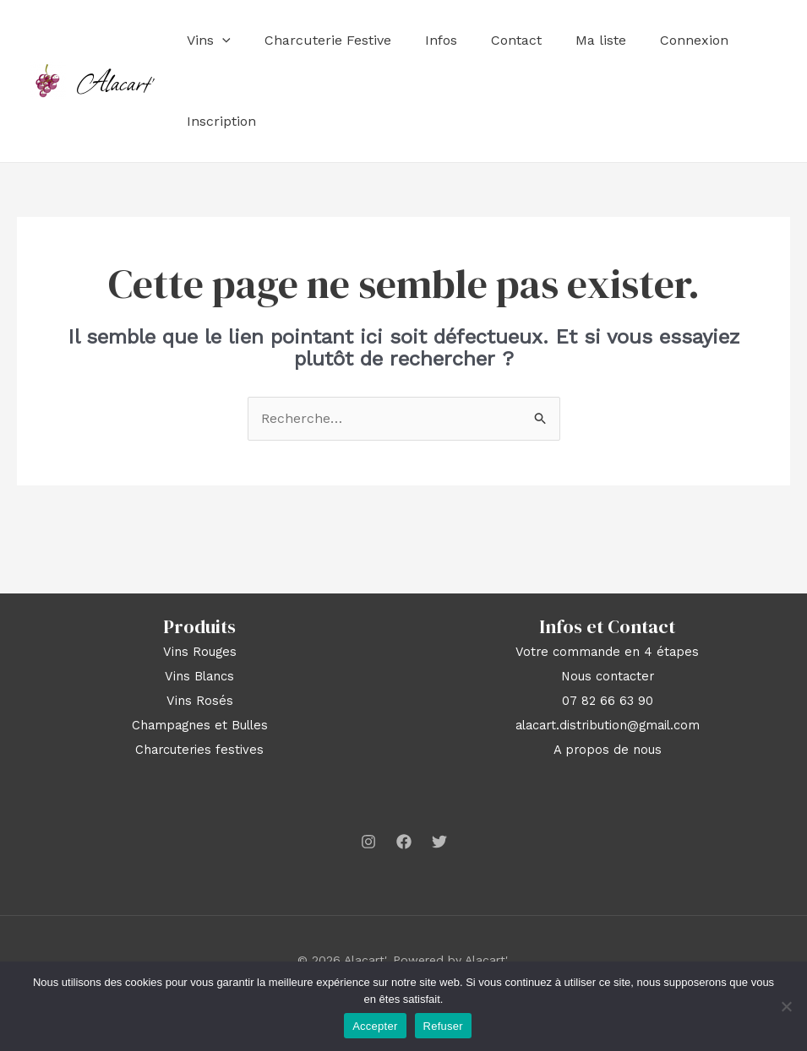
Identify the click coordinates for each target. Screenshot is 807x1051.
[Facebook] (404, 841)
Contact (516, 40)
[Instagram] (368, 841)
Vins (209, 40)
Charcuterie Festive (327, 40)
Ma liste (600, 40)
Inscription (221, 121)
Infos (441, 40)
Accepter (374, 1026)
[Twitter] (439, 841)
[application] (222, 40)
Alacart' (116, 81)
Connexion (694, 40)
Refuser (443, 1026)
